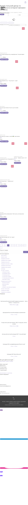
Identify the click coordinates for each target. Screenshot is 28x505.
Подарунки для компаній (6, 267)
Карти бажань (4, 255)
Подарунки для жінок (5, 258)
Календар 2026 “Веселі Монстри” (14, 354)
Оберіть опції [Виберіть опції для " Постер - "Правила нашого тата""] (17, 162)
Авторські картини (6, 282)
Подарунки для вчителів (6, 265)
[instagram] (14, 397)
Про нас (14, 377)
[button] (6, 361)
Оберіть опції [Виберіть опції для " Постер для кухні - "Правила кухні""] (4, 186)
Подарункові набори (5, 290)
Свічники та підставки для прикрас (9, 287)
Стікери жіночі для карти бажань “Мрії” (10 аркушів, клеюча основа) (14, 323)
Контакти (14, 378)
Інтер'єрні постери (6, 272)
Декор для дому (5, 284)
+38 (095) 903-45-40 (3, 388)
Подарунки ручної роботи (6, 281)
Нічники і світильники (5, 288)
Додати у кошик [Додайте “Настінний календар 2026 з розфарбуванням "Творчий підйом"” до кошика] (4, 59)
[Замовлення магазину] (17, 25)
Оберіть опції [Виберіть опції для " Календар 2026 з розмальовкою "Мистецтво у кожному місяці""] (4, 218)
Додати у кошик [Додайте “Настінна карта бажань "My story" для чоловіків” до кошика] (4, 112)
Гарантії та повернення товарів (14, 381)
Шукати (25, 251)
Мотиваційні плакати (6, 273)
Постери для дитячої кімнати (8, 277)
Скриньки (4, 285)
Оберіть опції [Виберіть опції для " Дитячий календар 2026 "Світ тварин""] (4, 242)
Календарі (3, 268)
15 (20, 245)
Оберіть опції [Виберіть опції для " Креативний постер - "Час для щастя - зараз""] (4, 85)
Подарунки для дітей (5, 262)
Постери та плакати (5, 270)
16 (22, 245)
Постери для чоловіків (6, 276)
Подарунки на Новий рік (6, 292)
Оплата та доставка (14, 380)
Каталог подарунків (14, 12)
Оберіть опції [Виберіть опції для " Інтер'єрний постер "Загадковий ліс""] (4, 164)
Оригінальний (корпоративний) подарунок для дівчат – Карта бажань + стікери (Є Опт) (14, 302)
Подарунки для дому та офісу (7, 263)
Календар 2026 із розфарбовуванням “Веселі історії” (14, 344)
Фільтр (2, 14)
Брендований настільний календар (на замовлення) (14, 312)
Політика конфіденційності (14, 383)
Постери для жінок (6, 275)
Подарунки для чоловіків (6, 260)
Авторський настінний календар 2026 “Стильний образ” (14, 334)
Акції (14, 375)
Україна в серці (4, 257)
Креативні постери (6, 279)
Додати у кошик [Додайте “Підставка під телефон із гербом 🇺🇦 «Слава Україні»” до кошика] (4, 141)
